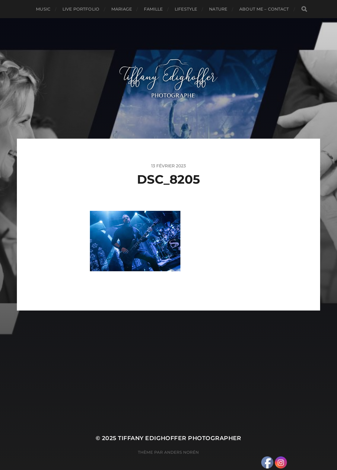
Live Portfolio (80, 9)
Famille (153, 9)
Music (43, 9)
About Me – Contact (264, 9)
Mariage (121, 9)
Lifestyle (186, 9)
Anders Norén (181, 452)
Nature (218, 9)
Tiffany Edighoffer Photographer (179, 438)
